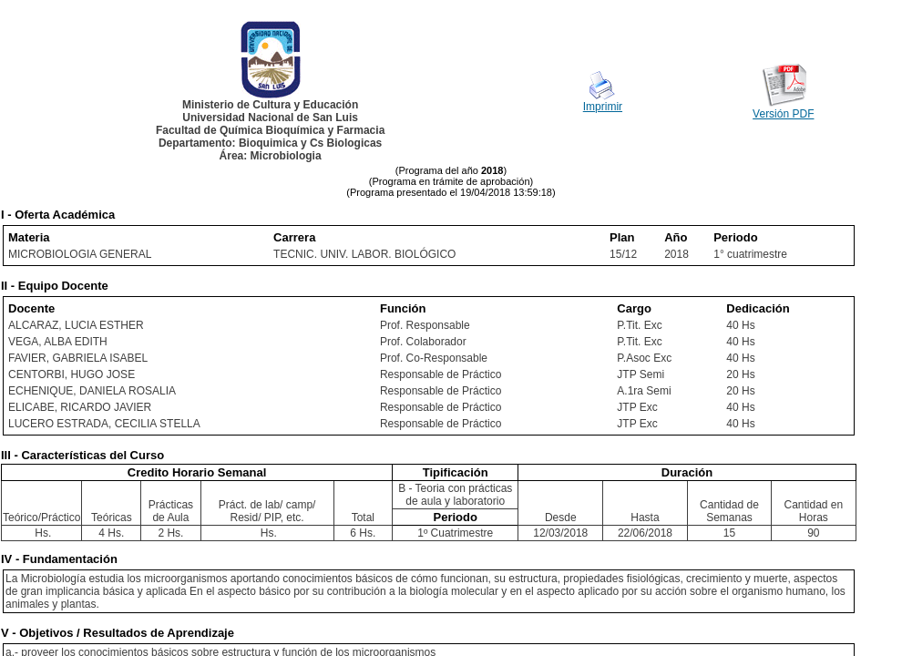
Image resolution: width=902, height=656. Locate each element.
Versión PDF (783, 114)
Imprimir (602, 106)
